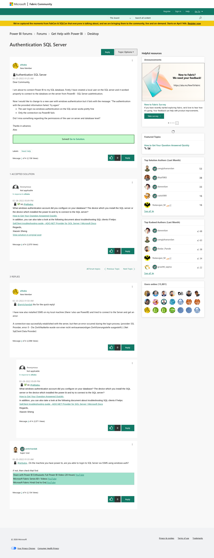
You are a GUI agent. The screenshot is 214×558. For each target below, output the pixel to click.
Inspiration (71, 4)
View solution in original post (27, 234)
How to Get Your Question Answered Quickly (35, 215)
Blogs (110, 4)
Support (134, 4)
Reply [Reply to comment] (127, 251)
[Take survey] (154, 116)
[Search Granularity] (120, 18)
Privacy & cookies (166, 538)
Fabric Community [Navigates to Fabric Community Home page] (41, 4)
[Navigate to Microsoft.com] (18, 4)
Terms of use (183, 538)
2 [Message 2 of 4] (21, 492)
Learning (122, 4)
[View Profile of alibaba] (23, 64)
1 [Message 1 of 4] (21, 158)
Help (188, 11)
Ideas (84, 4)
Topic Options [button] (125, 51)
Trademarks (198, 538)
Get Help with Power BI (67, 33)
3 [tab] (172, 123)
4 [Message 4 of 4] (21, 244)
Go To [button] (197, 11)
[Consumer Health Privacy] (48, 548)
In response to (21, 194)
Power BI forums (21, 33)
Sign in (178, 11)
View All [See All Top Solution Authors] (149, 211)
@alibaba (28, 204)
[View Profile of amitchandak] (31, 448)
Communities (97, 4)
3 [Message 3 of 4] (21, 341)
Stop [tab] (177, 123)
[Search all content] (168, 18)
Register (167, 11)
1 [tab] (168, 123)
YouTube (79, 474)
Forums (59, 4)
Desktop (93, 33)
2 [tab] (170, 123)
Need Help (26, 151)
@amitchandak (25, 304)
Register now (194, 23)
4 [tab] (173, 123)
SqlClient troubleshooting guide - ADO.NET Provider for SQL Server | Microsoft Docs (54, 223)
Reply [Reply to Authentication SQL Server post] (127, 158)
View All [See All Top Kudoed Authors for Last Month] (149, 273)
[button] (107, 52)
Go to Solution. (77, 139)
